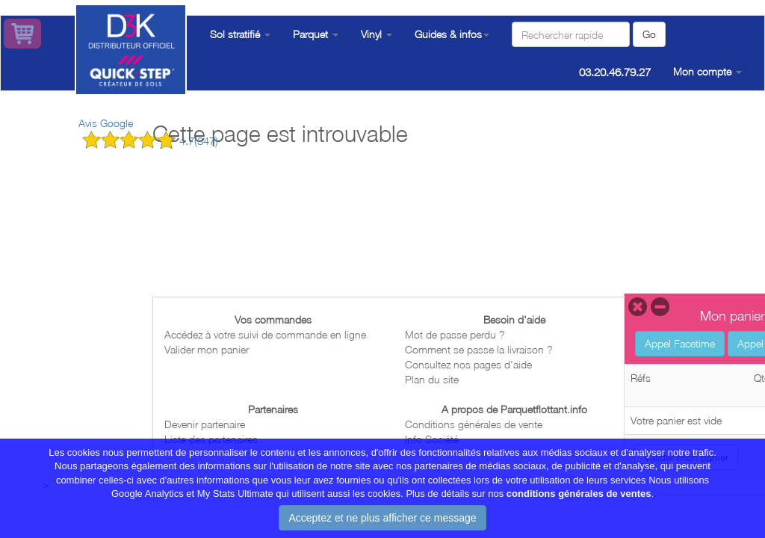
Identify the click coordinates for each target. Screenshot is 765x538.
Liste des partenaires (211, 439)
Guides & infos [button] (452, 34)
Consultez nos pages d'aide (468, 364)
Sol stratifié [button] (240, 34)
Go (649, 34)
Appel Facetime (680, 343)
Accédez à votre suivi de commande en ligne (265, 334)
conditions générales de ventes (579, 502)
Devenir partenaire (204, 424)
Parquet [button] (315, 34)
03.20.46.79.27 (615, 71)
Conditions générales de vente (473, 424)
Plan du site (432, 379)
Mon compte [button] (707, 71)
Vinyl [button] (376, 34)
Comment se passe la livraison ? (479, 349)
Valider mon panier (206, 349)
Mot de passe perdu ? (455, 334)
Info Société (432, 439)
